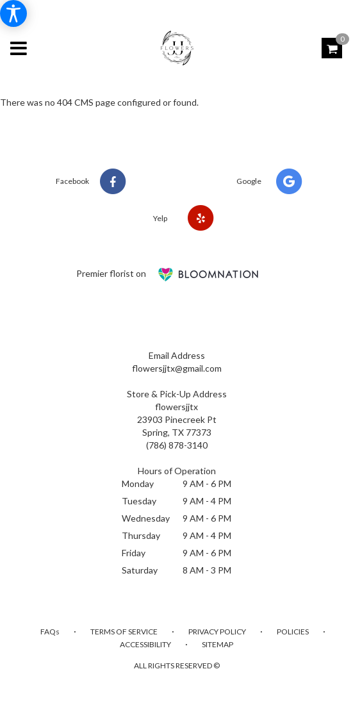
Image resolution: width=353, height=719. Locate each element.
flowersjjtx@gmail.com (177, 368)
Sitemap (217, 644)
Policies (293, 631)
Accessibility (145, 644)
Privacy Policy (217, 631)
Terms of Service (124, 631)
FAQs (50, 631)
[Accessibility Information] (13, 13)
